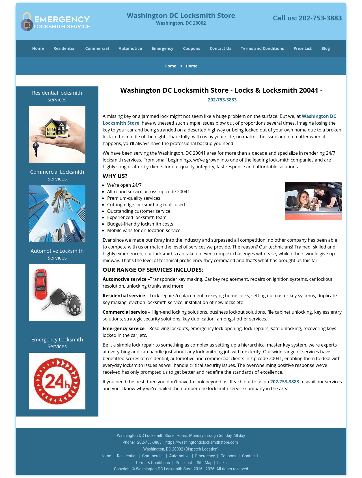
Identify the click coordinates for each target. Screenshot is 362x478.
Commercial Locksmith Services (57, 175)
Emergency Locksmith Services (57, 343)
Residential (64, 48)
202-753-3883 (320, 17)
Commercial (97, 48)
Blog (325, 48)
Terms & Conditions (152, 462)
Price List (303, 48)
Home (38, 48)
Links (222, 462)
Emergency (162, 48)
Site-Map (204, 462)
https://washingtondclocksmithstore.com (201, 442)
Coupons (191, 48)
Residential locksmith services (57, 96)
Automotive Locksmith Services (57, 254)
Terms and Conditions (262, 48)
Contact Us (220, 48)
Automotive (130, 48)
